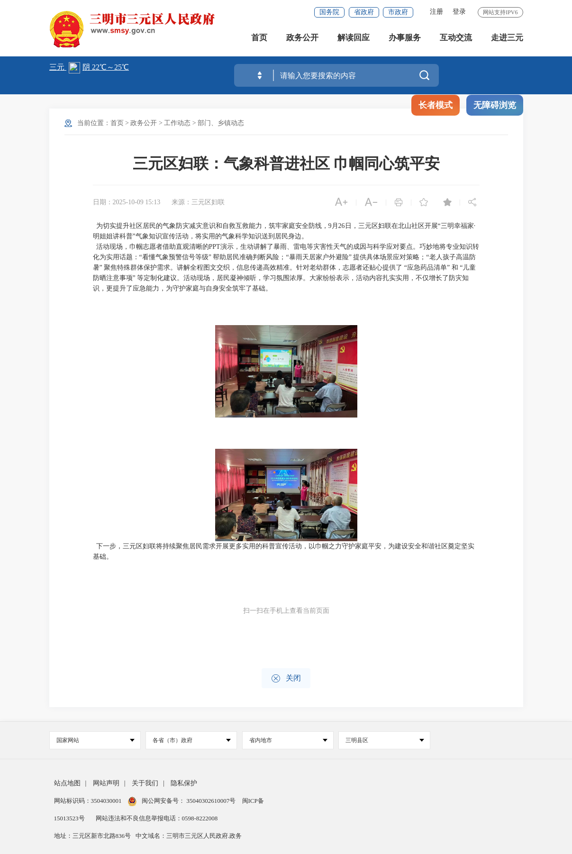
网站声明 (106, 783)
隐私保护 (184, 783)
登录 (459, 11)
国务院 (329, 12)
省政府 (364, 12)
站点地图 (67, 783)
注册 (436, 11)
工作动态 (177, 123)
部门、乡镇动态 (221, 123)
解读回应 (353, 37)
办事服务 (405, 37)
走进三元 (507, 37)
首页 (259, 37)
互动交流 (456, 37)
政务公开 (302, 37)
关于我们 (145, 783)
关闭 (286, 678)
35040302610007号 (211, 800)
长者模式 (435, 105)
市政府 (398, 12)
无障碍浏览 (494, 105)
